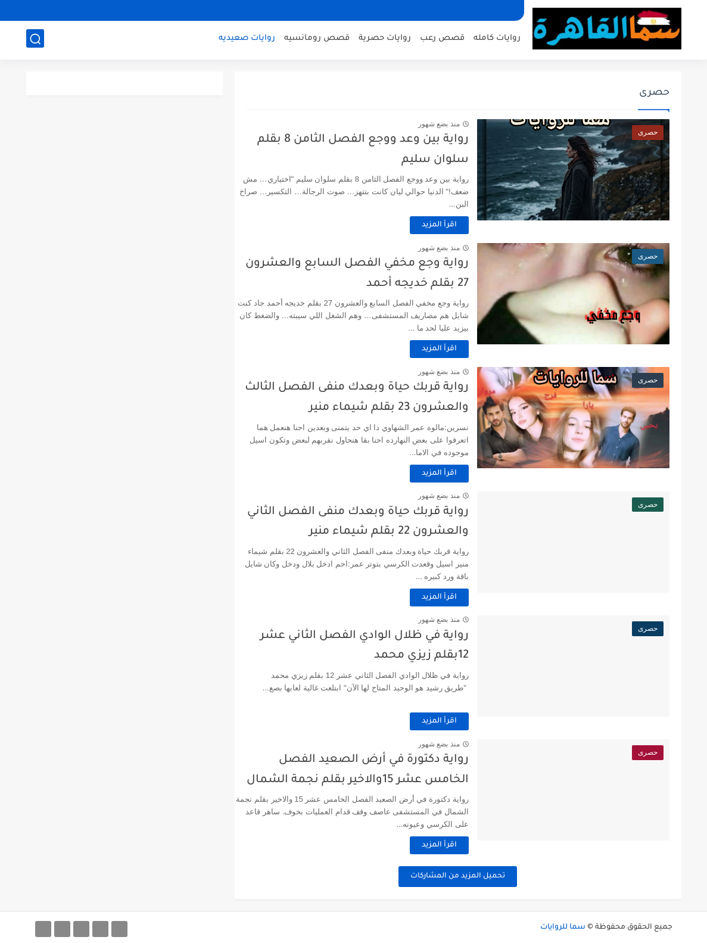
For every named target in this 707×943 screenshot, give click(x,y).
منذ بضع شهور (452, 124)
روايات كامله (497, 39)
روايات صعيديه (247, 39)
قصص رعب (442, 39)
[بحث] (35, 39)
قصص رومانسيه (317, 39)
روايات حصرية (385, 39)
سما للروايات (562, 927)
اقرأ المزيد (452, 225)
